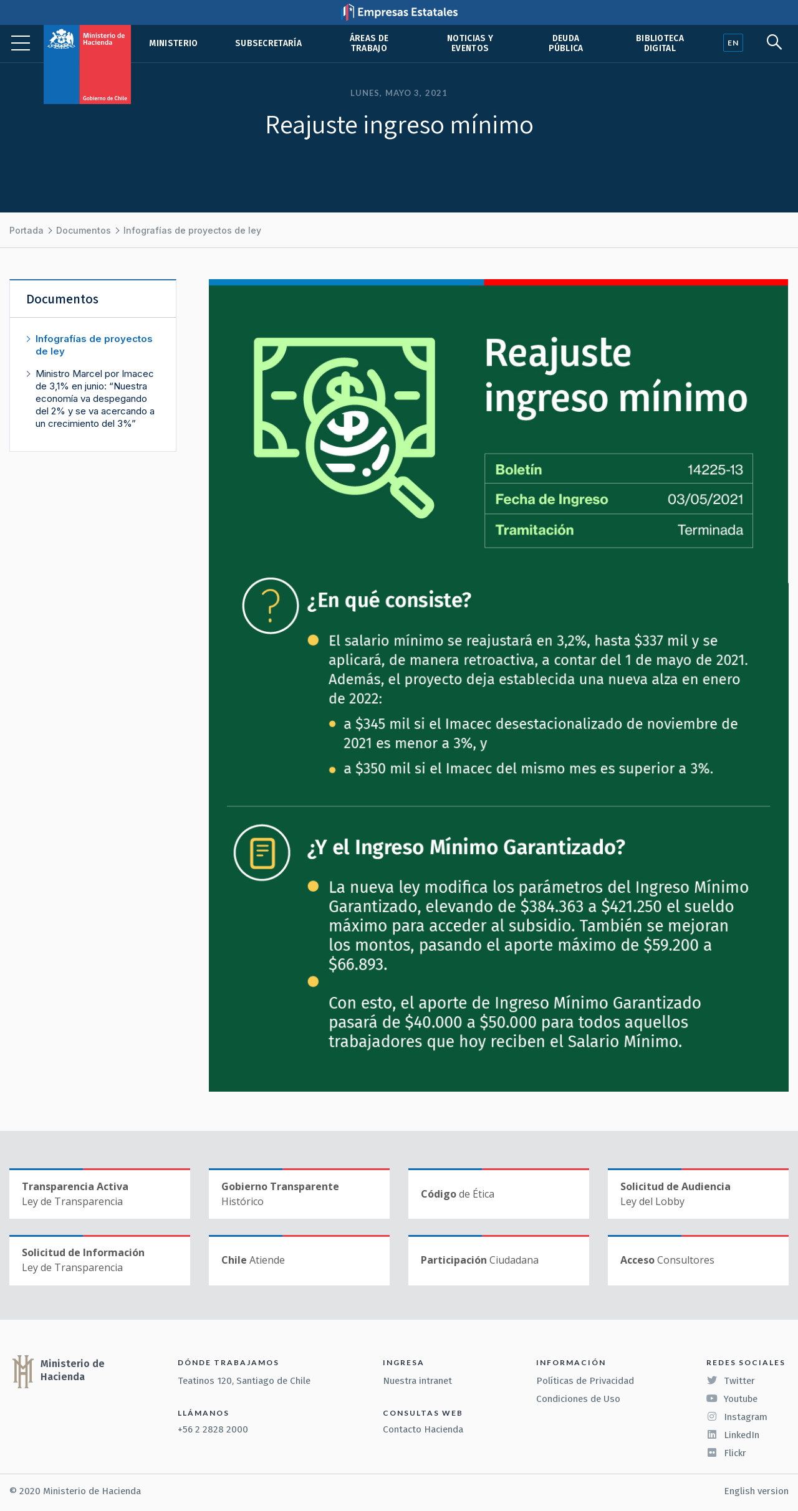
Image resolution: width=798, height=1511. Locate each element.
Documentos (83, 230)
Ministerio (173, 43)
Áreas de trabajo (369, 43)
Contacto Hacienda (423, 1429)
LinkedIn (732, 1435)
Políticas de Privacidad (585, 1380)
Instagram (736, 1417)
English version (756, 1491)
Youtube (731, 1398)
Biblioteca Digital (660, 43)
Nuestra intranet (417, 1380)
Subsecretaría (268, 43)
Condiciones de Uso (578, 1398)
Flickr (726, 1453)
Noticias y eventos (470, 43)
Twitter (730, 1380)
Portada (26, 230)
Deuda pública (566, 43)
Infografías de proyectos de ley (192, 230)
